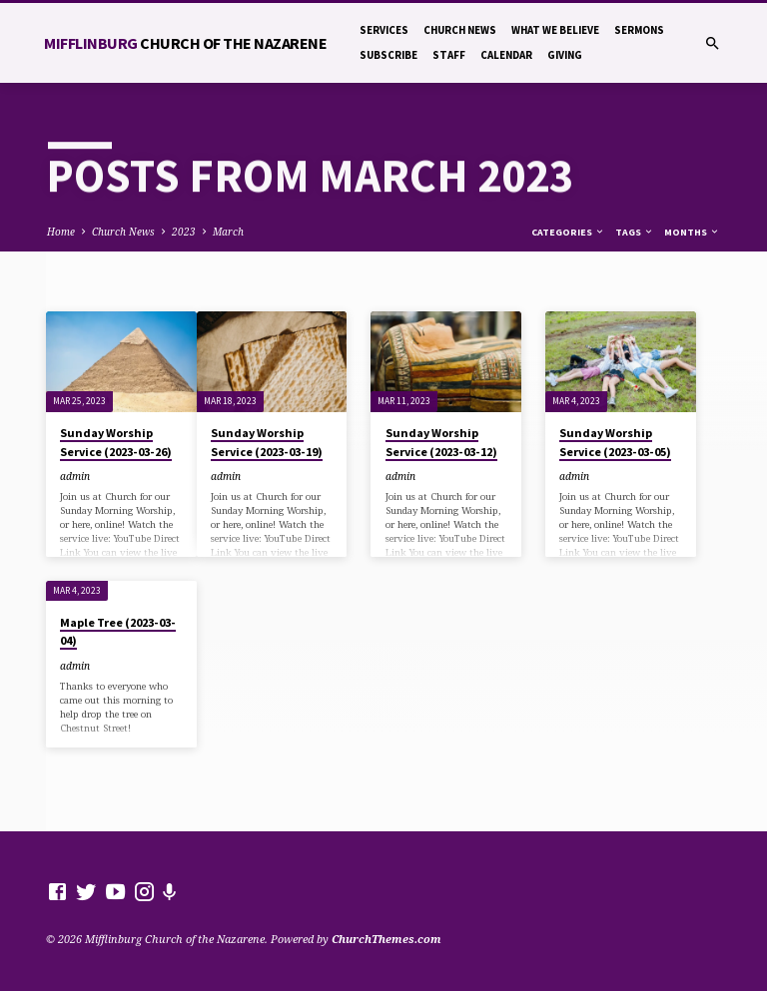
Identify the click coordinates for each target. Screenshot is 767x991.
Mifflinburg (185, 43)
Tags (634, 232)
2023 (184, 232)
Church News (459, 30)
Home (61, 232)
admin (75, 476)
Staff (448, 55)
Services (384, 30)
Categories (568, 232)
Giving (564, 55)
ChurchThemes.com (386, 938)
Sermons (639, 30)
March (228, 232)
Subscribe (388, 55)
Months (692, 232)
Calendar (506, 55)
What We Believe (555, 30)
